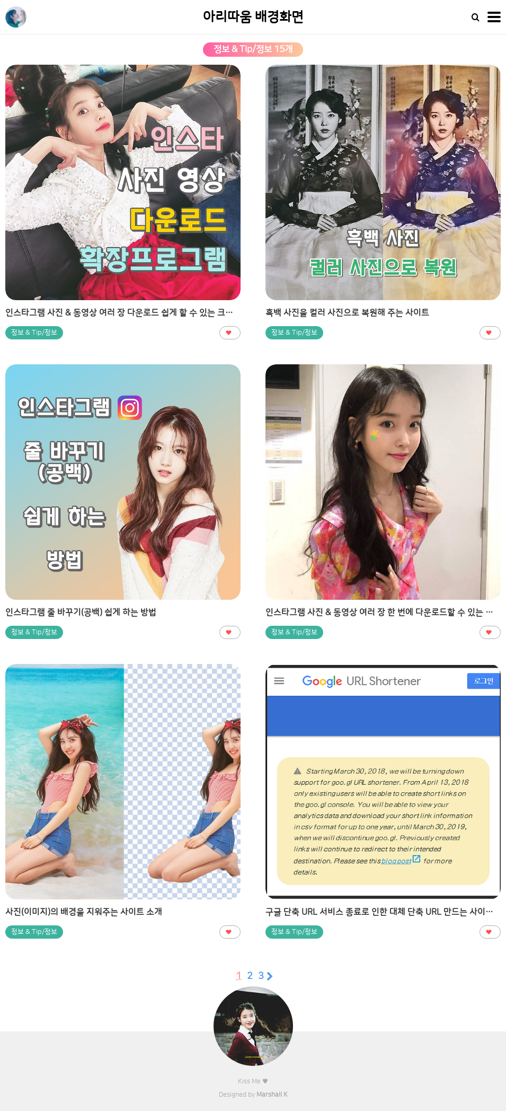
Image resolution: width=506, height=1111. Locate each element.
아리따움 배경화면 (253, 17)
